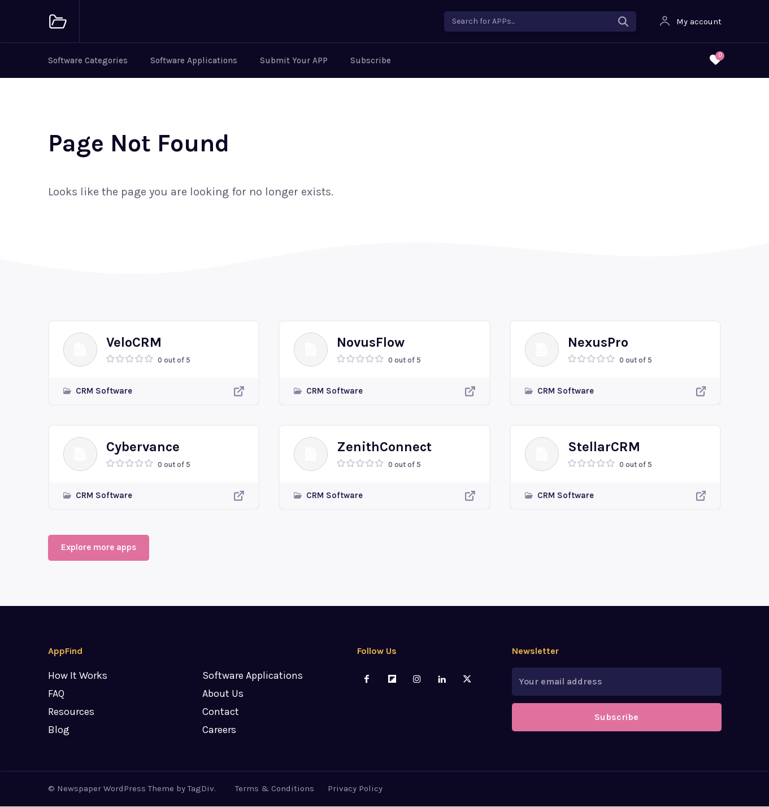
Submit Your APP (294, 60)
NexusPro (598, 342)
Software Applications (193, 60)
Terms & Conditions (274, 789)
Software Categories (88, 60)
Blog (58, 730)
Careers (219, 730)
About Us (223, 694)
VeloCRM (134, 342)
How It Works (77, 676)
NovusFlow (371, 342)
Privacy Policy (355, 789)
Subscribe (370, 60)
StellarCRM (604, 447)
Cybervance (143, 447)
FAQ (56, 694)
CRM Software (104, 391)
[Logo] (58, 22)
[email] (617, 683)
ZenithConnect (384, 447)
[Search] (623, 21)
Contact (220, 712)
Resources (71, 712)
